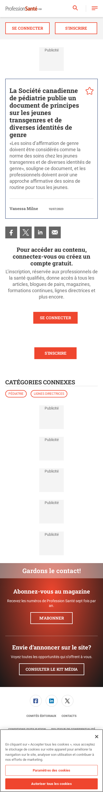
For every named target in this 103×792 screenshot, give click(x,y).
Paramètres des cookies (52, 770)
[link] (11, 232)
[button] (94, 8)
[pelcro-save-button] (88, 91)
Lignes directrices (49, 394)
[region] (51, 760)
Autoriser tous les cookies (51, 784)
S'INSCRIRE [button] (56, 353)
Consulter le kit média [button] (52, 669)
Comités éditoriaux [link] (41, 716)
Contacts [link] (69, 716)
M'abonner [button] (51, 618)
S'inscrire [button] (76, 28)
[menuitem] (11, 232)
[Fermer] (96, 736)
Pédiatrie (16, 394)
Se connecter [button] (27, 28)
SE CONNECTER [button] (55, 317)
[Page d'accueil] (23, 8)
